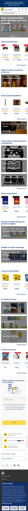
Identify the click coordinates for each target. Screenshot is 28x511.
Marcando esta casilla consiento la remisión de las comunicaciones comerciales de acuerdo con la (15, 407)
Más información (22, 65)
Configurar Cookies (14, 508)
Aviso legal (3, 479)
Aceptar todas (22, 508)
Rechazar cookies (5, 508)
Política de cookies (5, 476)
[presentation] (15, 416)
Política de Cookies (7, 503)
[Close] (26, 1)
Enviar (14, 422)
